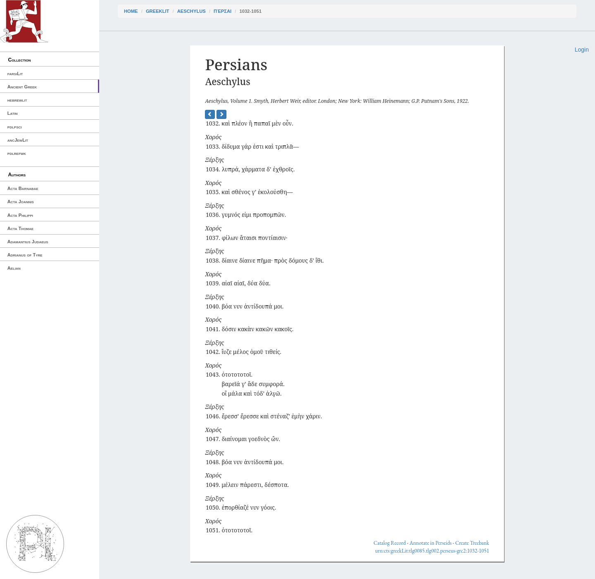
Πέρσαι (222, 11)
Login (582, 49)
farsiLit (15, 73)
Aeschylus (191, 11)
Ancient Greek (22, 86)
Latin (12, 113)
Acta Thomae (20, 228)
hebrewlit (17, 99)
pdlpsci (14, 126)
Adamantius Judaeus (27, 241)
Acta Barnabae (22, 188)
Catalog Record (390, 542)
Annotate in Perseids (430, 542)
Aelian (14, 268)
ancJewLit (17, 140)
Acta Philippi (20, 215)
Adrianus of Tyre (25, 254)
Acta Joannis (20, 201)
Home (131, 11)
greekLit (157, 11)
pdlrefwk (16, 153)
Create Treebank (472, 542)
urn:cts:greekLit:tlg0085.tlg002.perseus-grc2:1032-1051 (432, 550)
